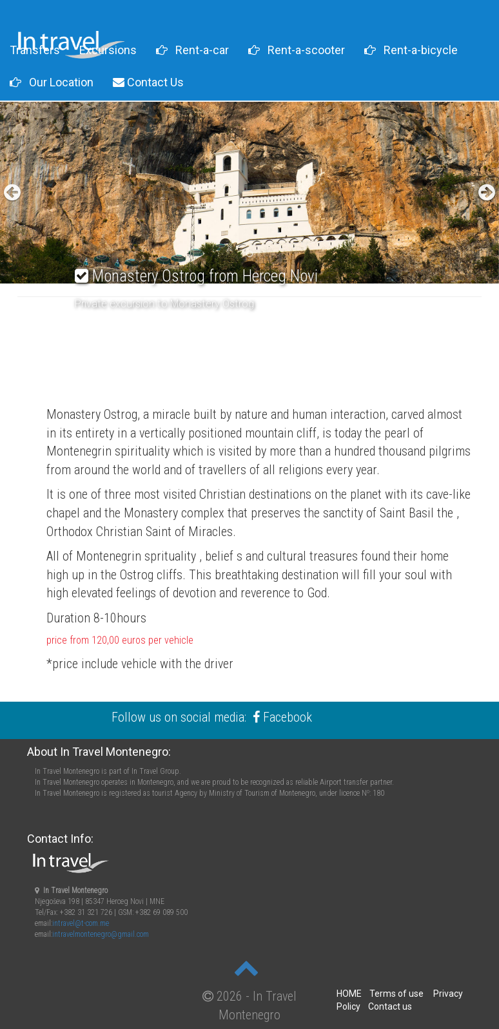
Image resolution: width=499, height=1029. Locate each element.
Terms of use (396, 993)
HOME (349, 993)
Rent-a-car (192, 50)
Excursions (108, 50)
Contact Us (148, 82)
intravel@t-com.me (80, 923)
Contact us (390, 1006)
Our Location (51, 82)
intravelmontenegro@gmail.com (100, 934)
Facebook (287, 717)
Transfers (35, 50)
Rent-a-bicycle (411, 50)
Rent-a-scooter (296, 50)
